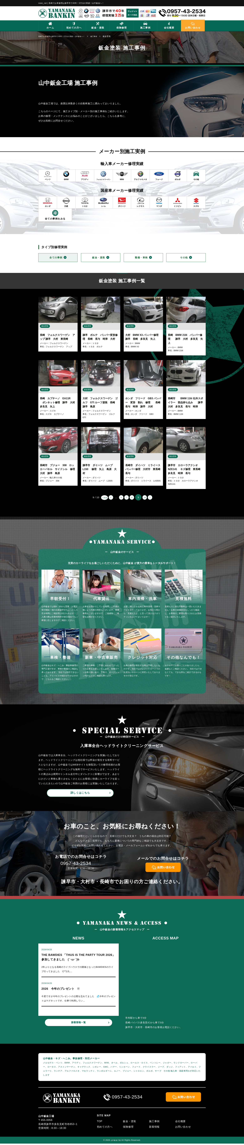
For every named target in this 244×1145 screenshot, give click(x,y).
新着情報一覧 (78, 1028)
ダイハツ (96, 478)
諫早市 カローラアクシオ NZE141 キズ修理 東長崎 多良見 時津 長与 (185, 470)
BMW (137, 344)
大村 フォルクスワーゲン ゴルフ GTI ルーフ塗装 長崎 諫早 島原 (100, 403)
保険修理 (121, 27)
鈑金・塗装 (97, 27)
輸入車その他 (56, 478)
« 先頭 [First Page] (98, 498)
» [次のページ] (157, 498)
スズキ (53, 412)
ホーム (50, 27)
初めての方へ (74, 27)
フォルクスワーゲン (59, 344)
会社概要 (169, 27)
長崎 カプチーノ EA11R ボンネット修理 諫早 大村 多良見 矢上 (58, 403)
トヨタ (95, 344)
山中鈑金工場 (116, 1141)
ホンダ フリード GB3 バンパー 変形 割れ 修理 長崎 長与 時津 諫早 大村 (144, 403)
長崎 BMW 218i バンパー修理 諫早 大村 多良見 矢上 (185, 339)
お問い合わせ (193, 27)
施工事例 (145, 27)
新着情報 (154, 1128)
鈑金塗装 (44, 327)
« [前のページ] (106, 498)
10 (149, 498)
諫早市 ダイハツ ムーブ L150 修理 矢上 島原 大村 (100, 470)
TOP (99, 1122)
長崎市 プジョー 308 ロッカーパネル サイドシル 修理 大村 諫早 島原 (60, 470)
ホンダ (138, 412)
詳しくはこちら (80, 794)
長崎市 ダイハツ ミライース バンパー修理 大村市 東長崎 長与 (144, 470)
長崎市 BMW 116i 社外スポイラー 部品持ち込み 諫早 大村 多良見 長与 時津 (186, 403)
